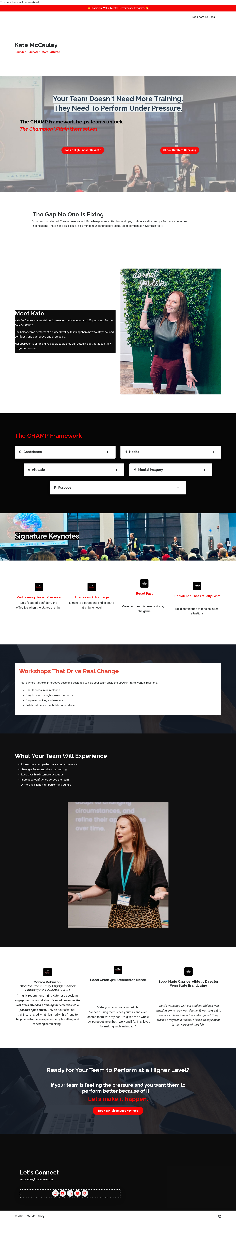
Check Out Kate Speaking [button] (179, 151)
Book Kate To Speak (203, 17)
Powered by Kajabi (211, 1235)
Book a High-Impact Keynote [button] (82, 151)
